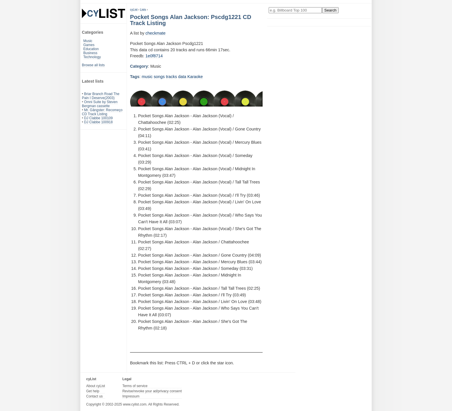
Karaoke (195, 76)
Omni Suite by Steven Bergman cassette (100, 104)
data (182, 76)
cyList (134, 9)
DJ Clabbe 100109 (98, 118)
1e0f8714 (154, 56)
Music (87, 41)
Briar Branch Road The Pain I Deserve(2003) (100, 96)
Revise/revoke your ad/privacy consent (152, 391)
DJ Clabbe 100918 (98, 122)
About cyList (95, 386)
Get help (92, 391)
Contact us (94, 396)
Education (91, 49)
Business (90, 53)
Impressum (130, 396)
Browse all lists (93, 65)
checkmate (156, 33)
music (147, 76)
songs (159, 76)
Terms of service (134, 386)
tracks (171, 76)
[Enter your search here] (295, 10)
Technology (92, 57)
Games (89, 45)
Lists (143, 9)
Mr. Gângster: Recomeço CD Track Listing (102, 112)
